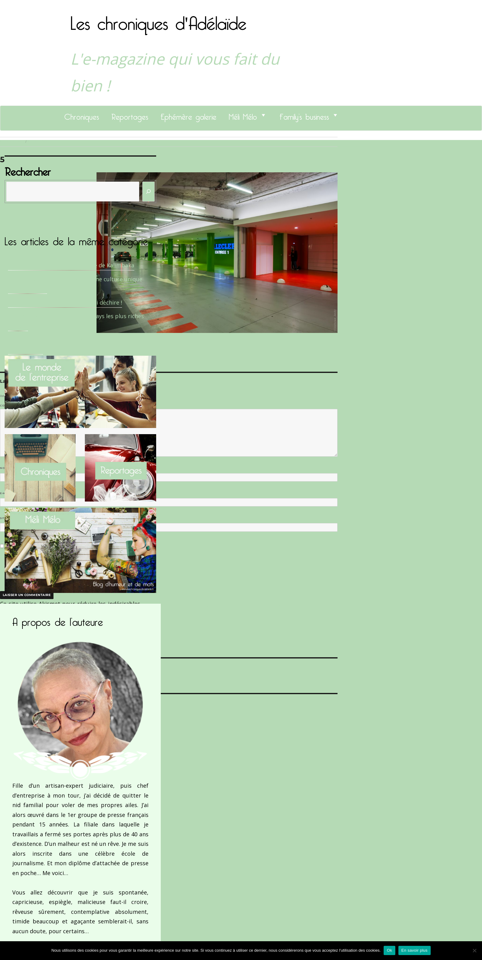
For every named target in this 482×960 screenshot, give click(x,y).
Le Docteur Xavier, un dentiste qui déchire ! (65, 302)
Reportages (129, 115)
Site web (7, 518)
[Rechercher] (148, 192)
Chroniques (81, 115)
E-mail (6, 493)
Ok (389, 950)
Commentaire (12, 405)
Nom (5, 468)
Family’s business (304, 115)
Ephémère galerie (188, 115)
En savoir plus (414, 950)
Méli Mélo (243, 115)
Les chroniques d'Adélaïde (158, 19)
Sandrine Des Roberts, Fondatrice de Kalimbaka (71, 265)
